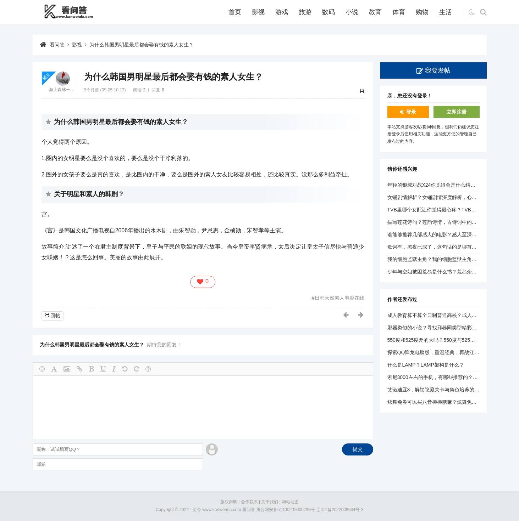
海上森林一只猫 (63, 89)
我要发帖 (438, 70)
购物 (422, 12)
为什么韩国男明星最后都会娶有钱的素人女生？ (141, 44)
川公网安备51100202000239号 (285, 509)
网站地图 (290, 501)
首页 (234, 12)
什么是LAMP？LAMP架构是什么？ (425, 365)
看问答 (57, 44)
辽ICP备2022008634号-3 (339, 509)
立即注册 (456, 112)
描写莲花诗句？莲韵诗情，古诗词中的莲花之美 (439, 222)
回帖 (55, 315)
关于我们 (269, 501)
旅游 (305, 12)
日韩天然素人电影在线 (339, 298)
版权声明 (228, 501)
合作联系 (249, 501)
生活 (445, 12)
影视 (258, 12)
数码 (328, 12)
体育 (398, 12)
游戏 (281, 12)
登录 (411, 112)
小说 (352, 12)
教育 (375, 12)
